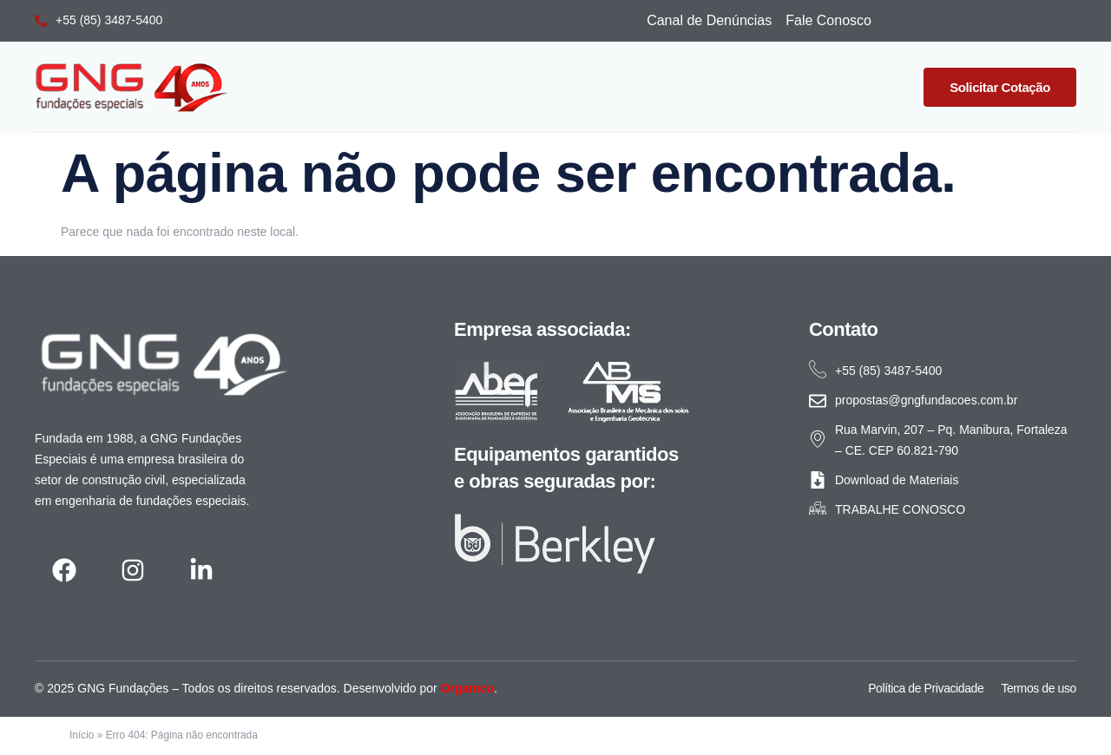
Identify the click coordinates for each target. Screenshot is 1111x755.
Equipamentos (670, 86)
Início (81, 735)
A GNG (369, 86)
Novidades (791, 86)
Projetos (457, 86)
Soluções (553, 86)
